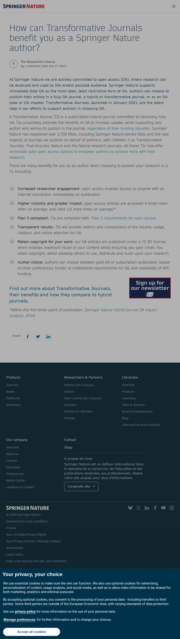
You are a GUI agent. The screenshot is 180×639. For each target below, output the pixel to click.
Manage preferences (20, 619)
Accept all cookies (31, 632)
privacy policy (25, 612)
